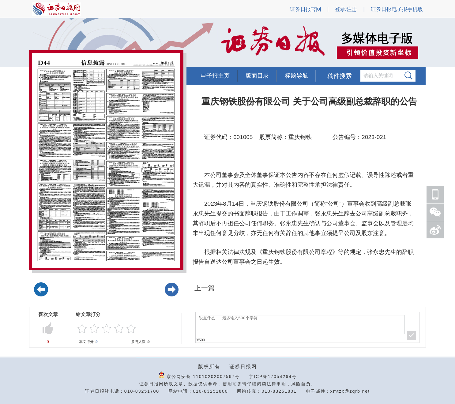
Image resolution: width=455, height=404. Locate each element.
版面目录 (257, 75)
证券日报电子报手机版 (397, 9)
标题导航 (296, 75)
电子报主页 (215, 75)
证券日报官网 (305, 9)
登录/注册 (346, 9)
